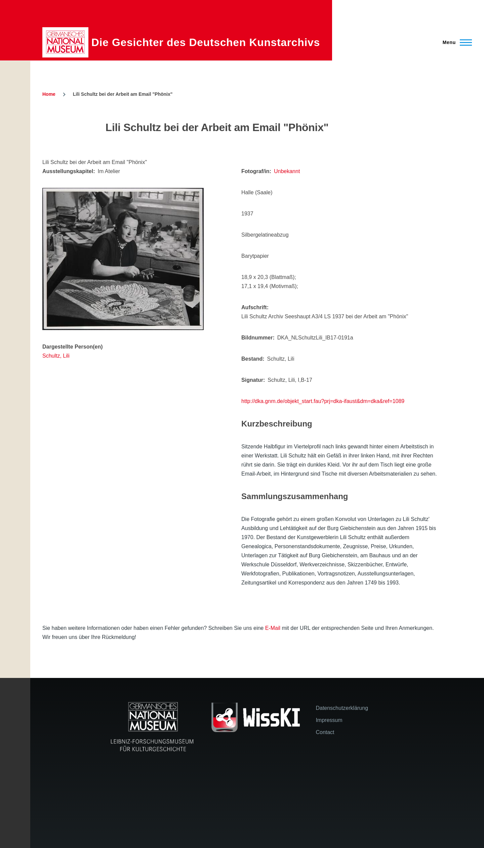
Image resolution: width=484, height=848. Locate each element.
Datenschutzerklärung (342, 708)
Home (48, 94)
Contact (325, 732)
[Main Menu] (455, 42)
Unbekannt (287, 171)
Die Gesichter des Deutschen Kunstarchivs (205, 42)
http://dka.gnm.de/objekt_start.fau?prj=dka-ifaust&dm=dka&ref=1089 (322, 401)
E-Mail (272, 628)
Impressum (329, 720)
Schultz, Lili (56, 356)
